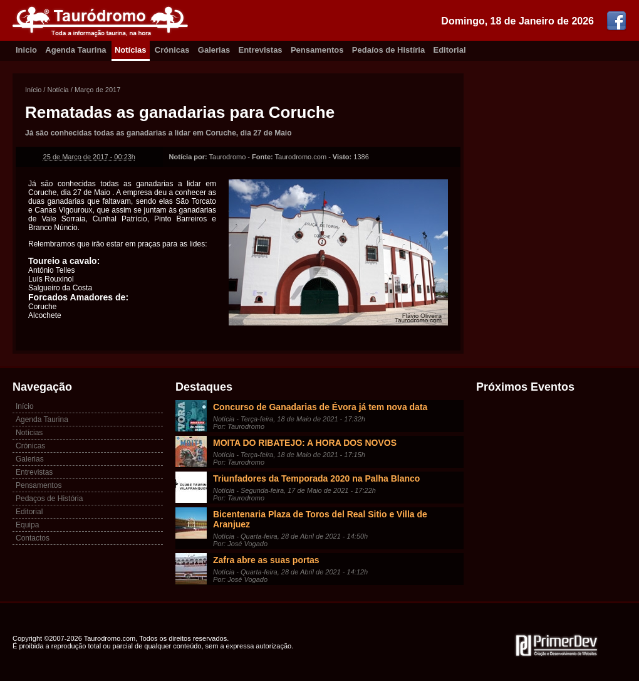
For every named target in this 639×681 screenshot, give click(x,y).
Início (33, 89)
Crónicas (172, 50)
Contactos (32, 538)
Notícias (131, 50)
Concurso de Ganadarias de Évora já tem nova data (320, 407)
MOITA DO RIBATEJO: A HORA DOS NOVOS (305, 443)
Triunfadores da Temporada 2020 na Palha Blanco (316, 478)
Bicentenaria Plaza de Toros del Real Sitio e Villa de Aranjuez (320, 519)
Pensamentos (317, 50)
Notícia (57, 89)
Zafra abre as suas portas (266, 560)
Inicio (26, 50)
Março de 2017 (97, 89)
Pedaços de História (49, 498)
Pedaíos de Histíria (388, 50)
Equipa (27, 524)
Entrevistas (261, 50)
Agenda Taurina (75, 50)
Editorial (450, 50)
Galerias (214, 50)
